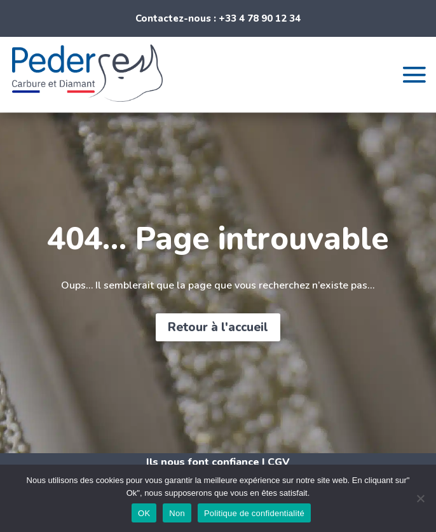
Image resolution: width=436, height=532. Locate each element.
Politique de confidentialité (254, 513)
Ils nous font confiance (202, 462)
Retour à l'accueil (218, 327)
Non (177, 513)
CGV (279, 462)
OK (144, 513)
